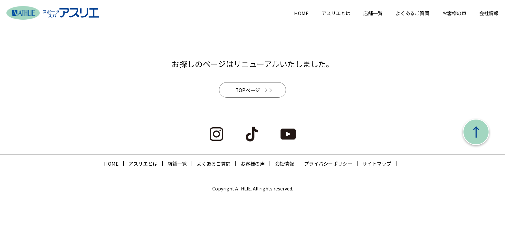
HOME (301, 13)
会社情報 (489, 13)
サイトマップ (376, 164)
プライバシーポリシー (328, 164)
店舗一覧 (373, 13)
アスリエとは (335, 13)
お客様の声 (454, 13)
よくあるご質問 (412, 13)
